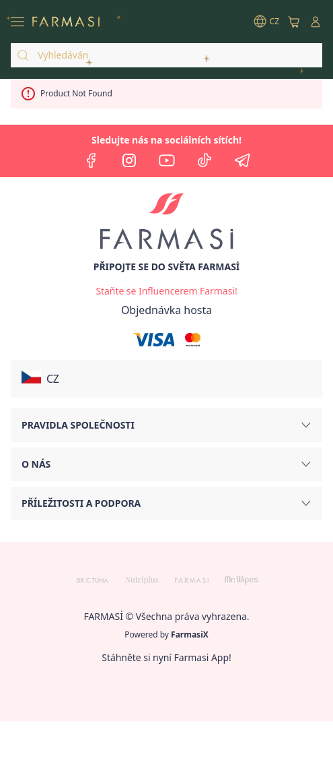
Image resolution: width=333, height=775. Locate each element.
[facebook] (91, 160)
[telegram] (242, 160)
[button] (166, 379)
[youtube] (167, 160)
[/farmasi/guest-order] (166, 310)
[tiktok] (204, 160)
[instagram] (129, 160)
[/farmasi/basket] (294, 21)
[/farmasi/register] (166, 291)
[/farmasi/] (66, 21)
